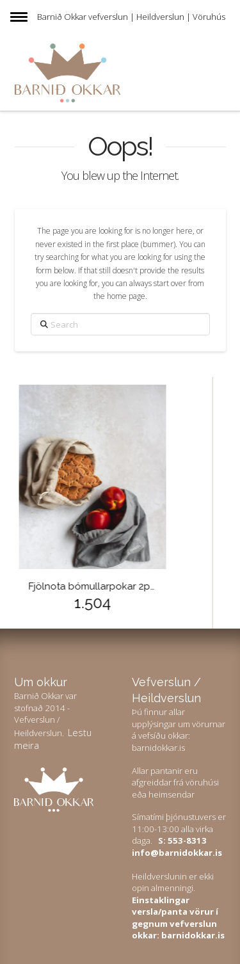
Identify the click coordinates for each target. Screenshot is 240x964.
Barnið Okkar (61, 16)
